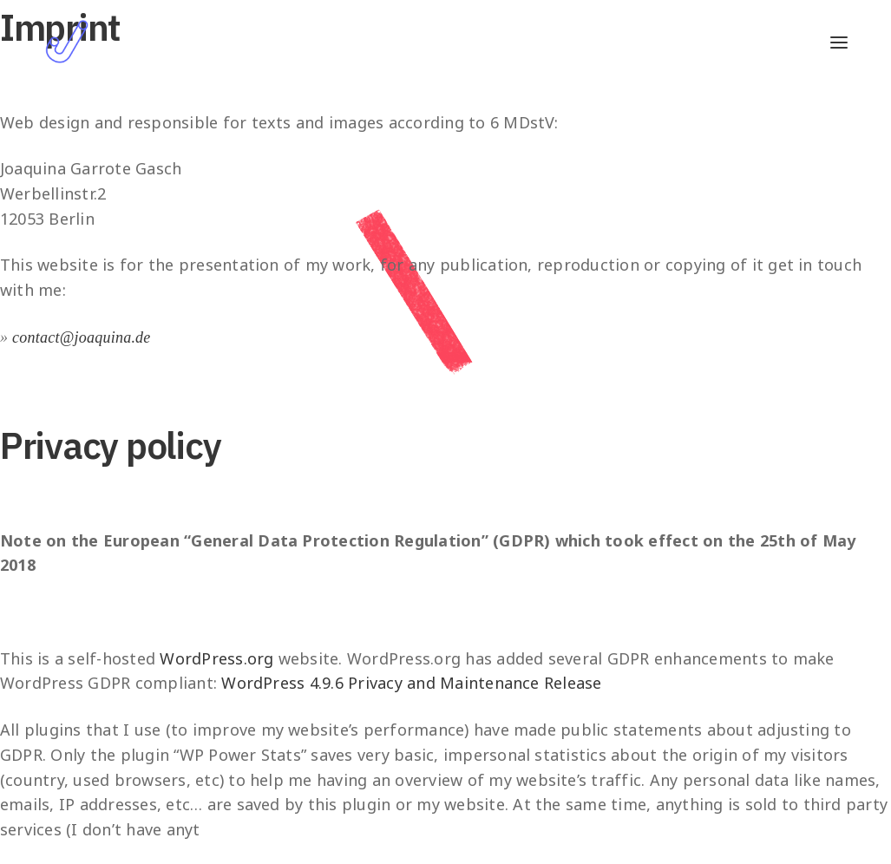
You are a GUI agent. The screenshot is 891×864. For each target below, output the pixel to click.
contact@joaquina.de (81, 337)
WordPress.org (216, 658)
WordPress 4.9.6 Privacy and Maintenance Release (411, 682)
